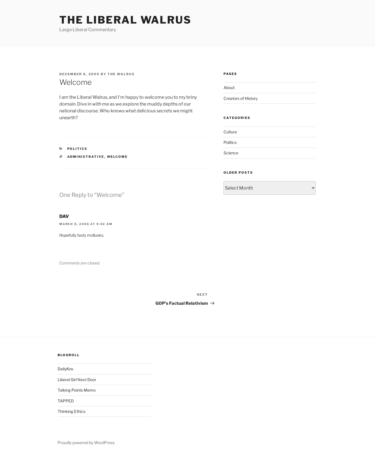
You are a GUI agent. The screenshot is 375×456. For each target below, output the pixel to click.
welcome (117, 157)
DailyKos (65, 368)
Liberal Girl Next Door (77, 379)
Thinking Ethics (71, 411)
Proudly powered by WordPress (86, 442)
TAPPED (66, 400)
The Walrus (121, 74)
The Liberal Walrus (125, 20)
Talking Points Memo (77, 390)
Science (231, 152)
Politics (77, 149)
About (229, 87)
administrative (85, 157)
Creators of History (241, 98)
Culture (230, 131)
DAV (64, 216)
